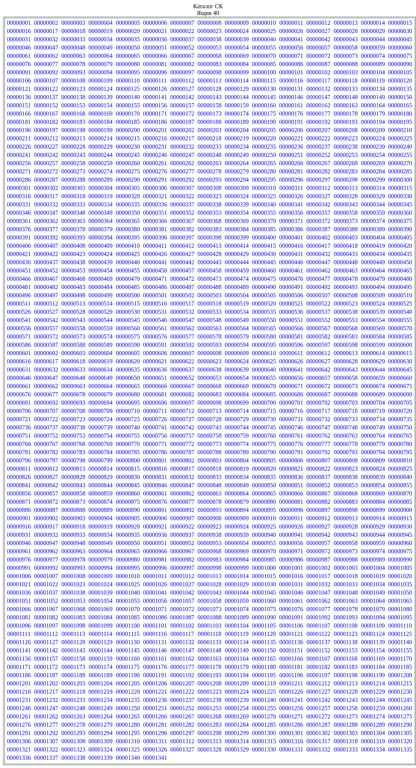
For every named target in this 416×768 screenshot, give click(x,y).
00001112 (46, 634)
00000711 (155, 411)
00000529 (101, 312)
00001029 (237, 584)
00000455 (128, 270)
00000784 (101, 452)
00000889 (101, 510)
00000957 (318, 543)
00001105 (264, 625)
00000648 (73, 378)
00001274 (373, 716)
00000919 (101, 526)
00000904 (101, 518)
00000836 (291, 477)
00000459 (237, 270)
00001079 (373, 609)
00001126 (19, 642)
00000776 (291, 444)
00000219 (237, 138)
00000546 (155, 320)
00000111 (155, 80)
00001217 (46, 691)
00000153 (73, 105)
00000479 (373, 279)
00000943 (346, 535)
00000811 (19, 468)
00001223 (209, 691)
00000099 (237, 72)
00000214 (101, 138)
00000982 (182, 559)
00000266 (291, 163)
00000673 (346, 386)
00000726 (155, 419)
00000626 (291, 361)
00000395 (128, 237)
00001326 (155, 749)
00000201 (155, 130)
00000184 (101, 122)
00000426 (155, 254)
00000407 (46, 245)
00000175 (264, 113)
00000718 (346, 411)
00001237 (182, 700)
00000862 (182, 493)
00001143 (73, 650)
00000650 (128, 378)
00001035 (400, 584)
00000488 (209, 287)
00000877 (182, 501)
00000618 (73, 361)
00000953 (209, 543)
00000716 (291, 411)
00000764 (373, 435)
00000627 (318, 361)
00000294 (237, 179)
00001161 (155, 658)
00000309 (237, 188)
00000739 (101, 427)
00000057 (318, 47)
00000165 (400, 105)
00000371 (291, 221)
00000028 (346, 31)
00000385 (264, 229)
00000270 (400, 163)
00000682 (182, 394)
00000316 (19, 196)
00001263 (73, 716)
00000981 (155, 559)
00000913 (346, 518)
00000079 (101, 64)
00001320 (400, 741)
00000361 (19, 221)
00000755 (128, 435)
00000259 (101, 163)
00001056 (155, 601)
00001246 (19, 708)
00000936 (155, 535)
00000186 (155, 122)
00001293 (73, 733)
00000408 (73, 245)
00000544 (101, 320)
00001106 (291, 625)
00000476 (291, 279)
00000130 (264, 89)
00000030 (400, 31)
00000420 (400, 245)
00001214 (373, 683)
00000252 (318, 155)
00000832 (182, 477)
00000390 (400, 229)
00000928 (346, 526)
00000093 (73, 72)
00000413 (209, 245)
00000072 (318, 56)
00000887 (46, 510)
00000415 (264, 245)
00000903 (73, 518)
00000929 (373, 526)
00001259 (373, 708)
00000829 (101, 477)
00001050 (400, 592)
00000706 (19, 411)
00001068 (73, 609)
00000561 (155, 328)
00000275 (128, 171)
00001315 (264, 741)
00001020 (400, 576)
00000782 (46, 452)
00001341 (155, 757)
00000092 (46, 72)
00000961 (19, 551)
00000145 (264, 97)
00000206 (291, 130)
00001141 (19, 650)
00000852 (318, 485)
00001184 (372, 667)
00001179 (237, 667)
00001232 (46, 700)
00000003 (73, 23)
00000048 (73, 47)
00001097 (46, 625)
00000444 (237, 262)
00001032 (318, 584)
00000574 (101, 336)
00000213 (73, 138)
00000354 (237, 212)
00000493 (346, 287)
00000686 (291, 394)
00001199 (372, 675)
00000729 (237, 419)
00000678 (73, 394)
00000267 (318, 163)
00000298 (346, 179)
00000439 (101, 262)
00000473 (209, 279)
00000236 (291, 146)
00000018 (73, 31)
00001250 (128, 708)
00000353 (209, 212)
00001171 (19, 667)
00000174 (237, 113)
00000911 (291, 518)
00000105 (400, 72)
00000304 (101, 188)
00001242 (318, 700)
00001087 (182, 617)
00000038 (209, 39)
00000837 (318, 477)
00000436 (19, 262)
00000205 (264, 130)
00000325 (264, 196)
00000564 (237, 328)
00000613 (346, 353)
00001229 (373, 691)
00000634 (101, 369)
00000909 (237, 518)
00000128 (209, 89)
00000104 (373, 72)
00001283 (209, 724)
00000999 (237, 568)
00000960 (400, 543)
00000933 (73, 535)
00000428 (209, 254)
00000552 (318, 320)
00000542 (46, 320)
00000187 (182, 122)
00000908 (209, 518)
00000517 (182, 303)
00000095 (128, 72)
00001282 (182, 724)
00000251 (291, 155)
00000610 (264, 353)
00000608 (209, 353)
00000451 (19, 270)
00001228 (346, 691)
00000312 (318, 188)
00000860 (128, 493)
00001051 (19, 601)
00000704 (373, 402)
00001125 (400, 634)
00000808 (346, 460)
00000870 (400, 493)
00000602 (46, 353)
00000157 (182, 105)
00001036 (19, 592)
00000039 (237, 39)
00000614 (373, 353)
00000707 (46, 411)
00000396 (155, 237)
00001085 (128, 617)
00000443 (209, 262)
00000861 (155, 493)
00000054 (237, 47)
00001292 (46, 733)
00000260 (128, 163)
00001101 (155, 625)
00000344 (373, 204)
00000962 (46, 551)
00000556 (19, 328)
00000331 (19, 204)
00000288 (73, 179)
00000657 (318, 378)
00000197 (46, 130)
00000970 (264, 551)
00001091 (291, 617)
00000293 (209, 179)
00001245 (400, 700)
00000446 (291, 262)
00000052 (182, 47)
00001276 (19, 724)
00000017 (46, 31)
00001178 (209, 667)
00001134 (237, 642)
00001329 (237, 749)
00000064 (101, 56)
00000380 (128, 229)
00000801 (155, 460)
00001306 (19, 741)
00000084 (237, 64)
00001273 (346, 716)
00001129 (100, 642)
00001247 (46, 708)
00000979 (101, 559)
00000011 (291, 23)
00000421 (19, 254)
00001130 (128, 642)
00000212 (46, 138)
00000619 (101, 361)
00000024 (237, 31)
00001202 (46, 683)
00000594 (237, 345)
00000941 (291, 535)
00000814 (101, 468)
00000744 (237, 427)
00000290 (128, 179)
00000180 (400, 113)
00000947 (46, 543)
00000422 (46, 254)
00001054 (101, 601)
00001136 (291, 642)
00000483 (73, 287)
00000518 (209, 303)
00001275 (400, 716)
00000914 (373, 518)
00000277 (182, 171)
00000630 (400, 361)
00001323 (73, 749)
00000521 (291, 303)
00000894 (237, 510)
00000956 (291, 543)
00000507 (318, 295)
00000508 (346, 295)
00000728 (209, 419)
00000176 (291, 113)
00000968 (209, 551)
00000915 (400, 518)
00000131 (291, 89)
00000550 (264, 320)
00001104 (237, 625)
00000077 (46, 64)
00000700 (264, 402)
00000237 (318, 146)
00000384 (237, 229)
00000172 (182, 113)
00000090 (400, 64)
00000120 (400, 80)
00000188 (209, 122)
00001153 (345, 650)
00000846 (155, 485)
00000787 (182, 452)
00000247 (182, 155)
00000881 (291, 501)
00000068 (209, 56)
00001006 (19, 576)
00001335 (400, 749)
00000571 (19, 336)
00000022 (182, 31)
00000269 (373, 163)
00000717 (318, 411)
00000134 (373, 89)
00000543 (73, 320)
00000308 (209, 188)
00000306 (155, 188)
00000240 (400, 146)
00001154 (372, 650)
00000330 (400, 196)
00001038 (73, 592)
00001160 (128, 658)
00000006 (155, 23)
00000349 (101, 212)
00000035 (128, 39)
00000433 (346, 254)
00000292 (182, 179)
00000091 (19, 72)
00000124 (101, 89)
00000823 (346, 468)
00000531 (155, 312)
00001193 (209, 675)
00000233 (209, 146)
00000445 (264, 262)
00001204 (101, 683)
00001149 (237, 650)
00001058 (209, 601)
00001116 (155, 634)
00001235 (128, 700)
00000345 (400, 204)
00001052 (46, 601)
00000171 (155, 113)
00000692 (46, 402)
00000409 (101, 245)
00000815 (128, 468)
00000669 (237, 386)
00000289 (101, 179)
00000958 (346, 543)
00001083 (73, 617)
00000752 (46, 435)
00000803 (209, 460)
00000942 (318, 535)
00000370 (264, 221)
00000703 (346, 402)
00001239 (237, 700)
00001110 (400, 625)
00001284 (237, 724)
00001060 (264, 601)
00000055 (264, 47)
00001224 (237, 691)
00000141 (155, 97)
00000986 (291, 559)
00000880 (264, 501)
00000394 (101, 237)
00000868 (346, 493)
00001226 (291, 691)
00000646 (19, 378)
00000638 (209, 369)
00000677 (46, 394)
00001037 (46, 592)
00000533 (209, 312)
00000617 (46, 361)
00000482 (46, 287)
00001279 (101, 724)
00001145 (128, 650)
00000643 (346, 369)
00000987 (318, 559)
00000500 (128, 295)
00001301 (291, 733)
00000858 (73, 493)
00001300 (264, 733)
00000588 (73, 345)
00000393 (73, 237)
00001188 (73, 675)
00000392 (46, 237)
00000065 (128, 56)
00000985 (264, 559)
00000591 (155, 345)
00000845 (128, 485)
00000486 (155, 287)
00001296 (155, 733)
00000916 (19, 526)
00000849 (237, 485)
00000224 (373, 138)
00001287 (318, 724)
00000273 (73, 171)
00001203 (73, 683)
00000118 (345, 80)
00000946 (19, 543)
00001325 (128, 749)
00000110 (128, 80)
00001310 (128, 741)
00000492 (318, 287)
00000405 (400, 237)
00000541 (19, 320)
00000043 (346, 39)
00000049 (101, 47)
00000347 (46, 212)
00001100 (128, 625)
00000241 (19, 155)
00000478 (346, 279)
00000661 (19, 386)
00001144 (100, 650)
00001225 (264, 691)
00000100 (264, 72)
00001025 (128, 584)
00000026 (291, 31)
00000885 (400, 501)
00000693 (73, 402)
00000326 (291, 196)
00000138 (73, 97)
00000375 (400, 221)
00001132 (182, 642)
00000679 (101, 394)
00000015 (400, 23)
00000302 (46, 188)
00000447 (318, 262)
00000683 (209, 394)
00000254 (373, 155)
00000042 (318, 39)
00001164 (237, 658)
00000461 (291, 270)
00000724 (101, 419)
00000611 (291, 353)
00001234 (101, 700)
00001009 (101, 576)
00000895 (264, 510)
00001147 (182, 650)
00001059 (237, 601)
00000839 (373, 477)
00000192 (318, 122)
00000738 (73, 427)
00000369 (237, 221)
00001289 (373, 724)
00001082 (46, 617)
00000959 (373, 543)
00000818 (209, 468)
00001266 (155, 716)
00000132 (318, 89)
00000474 (237, 279)
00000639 (237, 369)
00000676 (19, 394)
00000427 (182, 254)
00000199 (101, 130)
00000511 (19, 303)
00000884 (373, 501)
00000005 (128, 23)
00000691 (19, 402)
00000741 (155, 427)
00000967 (182, 551)
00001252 (182, 708)
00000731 (291, 419)
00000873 (73, 501)
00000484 (101, 287)
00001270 (264, 716)
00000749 (373, 427)
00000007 (182, 23)
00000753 (73, 435)
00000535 (264, 312)
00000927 (318, 526)
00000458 (209, 270)
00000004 (101, 23)
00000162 (318, 105)
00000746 (291, 427)
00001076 (291, 609)
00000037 (182, 39)
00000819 (237, 468)
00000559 (101, 328)
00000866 (291, 493)
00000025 (264, 31)
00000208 (346, 130)
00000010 (264, 23)
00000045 (400, 39)
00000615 (400, 353)
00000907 (182, 518)
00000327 (318, 196)
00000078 (73, 64)
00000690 (400, 394)
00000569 (373, 328)
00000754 (101, 435)
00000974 (373, 551)
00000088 (346, 64)
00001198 (345, 675)
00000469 (101, 279)
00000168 (73, 113)
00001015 (264, 576)
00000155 (128, 105)
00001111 (18, 634)
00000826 (19, 477)
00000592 (182, 345)
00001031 (291, 584)
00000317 (46, 196)
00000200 (128, 130)
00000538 (346, 312)
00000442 (182, 262)
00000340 (264, 204)
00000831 (155, 477)
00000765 (400, 435)
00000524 (373, 303)
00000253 (346, 155)
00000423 (73, 254)
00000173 (209, 113)
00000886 (19, 510)
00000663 (73, 386)
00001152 (318, 650)
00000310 (264, 188)
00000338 (209, 204)
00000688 (346, 394)
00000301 (19, 188)
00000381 (155, 229)
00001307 (46, 741)
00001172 (46, 667)
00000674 (373, 386)
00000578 (209, 336)
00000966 (155, 551)
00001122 (318, 634)
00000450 (400, 262)
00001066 (19, 609)
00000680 (128, 394)
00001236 (155, 700)
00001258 (346, 708)
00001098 (73, 625)
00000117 (318, 80)
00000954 (237, 543)
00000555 (400, 320)
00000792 (318, 452)
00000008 (209, 23)
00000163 (346, 105)
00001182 (318, 667)
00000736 (19, 427)
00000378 (73, 229)
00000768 (73, 444)
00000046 (19, 47)
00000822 (318, 468)
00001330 (264, 749)
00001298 (209, 733)
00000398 (209, 237)
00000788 (209, 452)
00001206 (155, 683)
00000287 (46, 179)
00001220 (128, 691)
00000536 (291, 312)
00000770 (128, 444)
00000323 (209, 196)
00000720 (400, 411)
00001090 (264, 617)
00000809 (373, 460)
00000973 (346, 551)
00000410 (128, 245)
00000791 (291, 452)
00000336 (155, 204)
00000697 (182, 402)
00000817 (182, 468)
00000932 (46, 535)
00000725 (128, 419)
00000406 (19, 245)
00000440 (128, 262)
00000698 (209, 402)
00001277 (46, 724)
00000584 (373, 336)
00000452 (46, 270)
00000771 (155, 444)
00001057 (182, 601)
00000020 (128, 31)
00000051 (155, 47)
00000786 (155, 452)
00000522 (318, 303)
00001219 (101, 691)
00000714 (237, 411)
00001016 (291, 576)
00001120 (264, 634)
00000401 (291, 237)
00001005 (400, 568)
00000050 (128, 47)
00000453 (73, 270)
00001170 (400, 658)
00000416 (291, 245)
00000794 (373, 452)
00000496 (19, 295)
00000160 (264, 105)
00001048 (346, 592)
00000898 (346, 510)
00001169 (372, 658)
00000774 (237, 444)
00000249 (237, 155)
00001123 (345, 634)
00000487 (182, 287)
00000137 (46, 97)
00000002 (46, 23)
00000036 (155, 39)
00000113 (209, 80)
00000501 (155, 295)
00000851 (291, 485)
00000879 (237, 501)
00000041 (291, 39)
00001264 (101, 716)
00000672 (318, 386)
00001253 (209, 708)
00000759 (237, 435)
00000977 (46, 559)
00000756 (155, 435)
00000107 (46, 80)
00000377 (46, 229)
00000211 (19, 138)
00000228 (73, 146)
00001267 (182, 716)
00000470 (128, 279)
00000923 (209, 526)
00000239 (373, 146)
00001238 (209, 700)
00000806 (291, 460)
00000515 (128, 303)
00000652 (182, 378)
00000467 (46, 279)
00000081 (155, 64)
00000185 (128, 122)
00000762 (318, 435)
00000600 (400, 345)
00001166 (291, 658)
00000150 (400, 97)
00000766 (19, 444)
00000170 (128, 113)
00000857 (46, 493)
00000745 (264, 427)
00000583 (346, 336)
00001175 (128, 667)
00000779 (373, 444)
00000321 (155, 196)
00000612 (318, 353)
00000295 (264, 179)
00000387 (318, 229)
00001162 (182, 658)
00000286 (19, 179)
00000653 (209, 378)
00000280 (264, 171)
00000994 (101, 568)
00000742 (182, 427)
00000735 (400, 419)
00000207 (318, 130)
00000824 (373, 468)
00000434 (373, 254)
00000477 (318, 279)
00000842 (46, 485)
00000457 (182, 270)
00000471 (155, 279)
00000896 (291, 510)
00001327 (182, 749)
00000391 (19, 237)
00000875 (128, 501)
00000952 (182, 543)
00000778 (346, 444)
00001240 (264, 700)
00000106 (19, 80)
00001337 (46, 757)
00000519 (237, 303)
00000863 (209, 493)
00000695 (128, 402)
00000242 (46, 155)
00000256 (19, 163)
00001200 (400, 675)
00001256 (291, 708)
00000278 (209, 171)
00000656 (291, 378)
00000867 (318, 493)
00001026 (155, 584)
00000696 (155, 402)
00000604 (101, 353)
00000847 (182, 485)
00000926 (291, 526)
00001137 (318, 642)
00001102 (182, 625)
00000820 (264, 468)
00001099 (101, 625)
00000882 (318, 501)
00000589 (101, 345)
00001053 (73, 601)
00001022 (46, 584)
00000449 (373, 262)
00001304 (373, 733)
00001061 (291, 601)
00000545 (128, 320)
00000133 (346, 89)
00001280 (128, 724)
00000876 (155, 501)
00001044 (237, 592)
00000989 (373, 559)
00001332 (318, 749)
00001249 (101, 708)
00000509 (373, 295)
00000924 (237, 526)
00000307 (182, 188)
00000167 (46, 113)
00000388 (346, 229)
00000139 (101, 97)
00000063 (73, 56)
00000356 (291, 212)
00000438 (73, 262)
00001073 (209, 609)
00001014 (237, 576)
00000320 (128, 196)
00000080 (128, 64)
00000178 (346, 113)
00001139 (372, 642)
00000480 (400, 279)
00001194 (237, 675)
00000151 (19, 105)
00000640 (264, 369)
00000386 (291, 229)
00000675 (400, 386)
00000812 (46, 468)
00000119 (372, 80)
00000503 (209, 295)
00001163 (209, 658)
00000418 (346, 245)
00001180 (264, 667)
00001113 (73, 634)
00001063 (346, 601)
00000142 (182, 97)
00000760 (264, 435)
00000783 (73, 452)
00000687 (318, 394)
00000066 (155, 56)
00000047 (46, 47)
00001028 (209, 584)
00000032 (46, 39)
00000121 (19, 89)
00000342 (318, 204)
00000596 (291, 345)
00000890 (128, 510)
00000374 (373, 221)
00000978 (73, 559)
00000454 (101, 270)
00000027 (318, 31)
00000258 (73, 163)
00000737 (46, 427)
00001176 (155, 667)
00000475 (264, 279)
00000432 (318, 254)
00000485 (128, 287)
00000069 (237, 56)
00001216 (19, 691)
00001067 (46, 609)
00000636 (155, 369)
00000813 (73, 468)
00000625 (264, 361)
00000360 (400, 212)
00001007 (46, 576)
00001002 (318, 568)
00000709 (101, 411)
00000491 (291, 287)
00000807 (318, 460)
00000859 (101, 493)
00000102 (318, 72)
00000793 (346, 452)
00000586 (19, 345)
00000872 (46, 501)
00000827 (46, 477)
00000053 (209, 47)
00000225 (400, 138)
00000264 (237, 163)
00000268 (346, 163)
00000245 (128, 155)
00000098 (209, 72)
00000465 (400, 270)
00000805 (264, 460)
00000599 (373, 345)
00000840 (400, 477)
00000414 (237, 245)
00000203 (209, 130)
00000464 (373, 270)
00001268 (209, 716)
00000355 (264, 212)
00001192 (182, 675)
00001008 (73, 576)
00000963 (73, 551)
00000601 (19, 353)
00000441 (155, 262)
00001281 (155, 724)
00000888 (73, 510)
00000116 (291, 80)
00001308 (73, 741)
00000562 (182, 328)
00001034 (373, 584)
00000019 (101, 31)
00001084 (101, 617)
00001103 (209, 625)
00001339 (101, 757)
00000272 (46, 171)
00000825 (400, 468)
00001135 (264, 642)
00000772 (182, 444)
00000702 (318, 402)
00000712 (182, 411)
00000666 (155, 386)
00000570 (400, 328)
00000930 (400, 526)
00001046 (291, 592)
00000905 (128, 518)
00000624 (237, 361)
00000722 (46, 419)
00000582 (318, 336)
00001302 (318, 733)
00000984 (237, 559)
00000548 (209, 320)
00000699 (237, 402)
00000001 (19, 23)
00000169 (101, 113)
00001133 (209, 642)
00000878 (209, 501)
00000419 (373, 245)
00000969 (237, 551)
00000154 (101, 105)
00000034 (101, 39)
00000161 (291, 105)
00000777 (318, 444)
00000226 (19, 146)
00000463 (346, 270)
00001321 (19, 749)
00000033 (73, 39)
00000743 (209, 427)
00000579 (237, 336)
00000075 (400, 56)
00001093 (346, 617)
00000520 (264, 303)
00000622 (182, 361)
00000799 (101, 460)
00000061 (19, 56)
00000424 (101, 254)
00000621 (155, 361)
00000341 (291, 204)
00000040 (264, 39)
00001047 (318, 592)
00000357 (318, 212)
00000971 (291, 551)
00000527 (46, 312)
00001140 (400, 642)
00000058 (346, 47)
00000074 (373, 56)
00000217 (182, 138)
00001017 (318, 576)
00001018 (346, 576)
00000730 (264, 419)
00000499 (101, 295)
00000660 (400, 378)
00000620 (128, 361)
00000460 (264, 270)
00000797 (46, 460)
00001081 (19, 617)
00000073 (346, 56)
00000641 (291, 369)
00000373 (346, 221)
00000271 (19, 171)
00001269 (237, 716)
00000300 (400, 179)
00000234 (237, 146)
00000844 (101, 485)
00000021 (155, 31)
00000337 (182, 204)
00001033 (346, 584)
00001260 (400, 708)
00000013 (346, 23)
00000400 (264, 237)
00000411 (155, 245)
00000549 (237, 320)
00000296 (291, 179)
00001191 (155, 675)
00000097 (182, 72)
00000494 (373, 287)
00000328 (346, 196)
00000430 (264, 254)
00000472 (182, 279)
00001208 (209, 683)
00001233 (73, 700)
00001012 (182, 576)
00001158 (73, 658)
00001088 (209, 617)
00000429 (237, 254)
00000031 (19, 39)
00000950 (128, 543)
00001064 (373, 601)
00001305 (400, 733)
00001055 (128, 601)
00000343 (346, 204)
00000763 (346, 435)
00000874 (101, 501)
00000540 (400, 312)
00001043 (209, 592)
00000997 (182, 568)
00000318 (73, 196)
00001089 (237, 617)
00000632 (46, 369)
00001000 (264, 568)
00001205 (128, 683)
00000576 (155, 336)
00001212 (318, 683)
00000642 (318, 369)
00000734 (373, 419)
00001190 (128, 675)
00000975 (400, 551)
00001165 (264, 658)
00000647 (46, 378)
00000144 (237, 97)
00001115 (128, 634)
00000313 (346, 188)
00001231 (19, 700)
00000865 (264, 493)
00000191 (291, 122)
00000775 (264, 444)
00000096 (155, 72)
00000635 (128, 369)
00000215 (128, 138)
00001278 (73, 724)
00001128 (73, 642)
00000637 (182, 369)
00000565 (264, 328)
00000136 (19, 97)
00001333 (346, 749)
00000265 (264, 163)
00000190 (264, 122)
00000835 (264, 477)
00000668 (209, 386)
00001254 (237, 708)
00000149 (373, 97)
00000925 (264, 526)
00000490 (264, 287)
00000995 (128, 568)
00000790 (264, 452)
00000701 (291, 402)
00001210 (264, 683)
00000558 (73, 328)
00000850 (264, 485)
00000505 (264, 295)
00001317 (318, 741)
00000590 (128, 345)
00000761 (291, 435)
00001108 (345, 625)
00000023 (209, 31)
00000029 (373, 31)
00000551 (291, 320)
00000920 (128, 526)
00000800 (128, 460)
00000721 (19, 419)
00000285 (400, 171)
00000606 (155, 353)
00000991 (19, 568)
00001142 (46, 650)
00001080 (400, 609)
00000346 (19, 212)
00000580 (264, 336)
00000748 (346, 427)
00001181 (291, 667)
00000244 (101, 155)
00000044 (373, 39)
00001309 (101, 741)
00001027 (182, 584)
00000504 (237, 295)
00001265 (128, 716)
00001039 (101, 592)
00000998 (209, 568)
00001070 (128, 609)
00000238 (346, 146)
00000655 (264, 378)
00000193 (346, 122)
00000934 (101, 535)
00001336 (19, 757)
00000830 (128, 477)
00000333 (73, 204)
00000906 (155, 518)
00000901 (19, 518)
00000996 (155, 568)
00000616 (19, 361)
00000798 (73, 460)
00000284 (373, 171)
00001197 (318, 675)
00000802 (182, 460)
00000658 (346, 378)
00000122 (46, 89)
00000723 (73, 419)
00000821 (291, 468)
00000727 (182, 419)
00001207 (182, 683)
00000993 (73, 568)
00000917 (46, 526)
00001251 (155, 708)
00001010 (128, 576)
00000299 (373, 179)
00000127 (182, 89)
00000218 (209, 138)
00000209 (373, 130)
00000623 (209, 361)
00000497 (46, 295)
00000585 (400, 336)
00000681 (155, 394)
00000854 (373, 485)
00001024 (101, 584)
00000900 (400, 510)
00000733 (346, 419)
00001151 (291, 650)
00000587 (46, 345)
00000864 (237, 493)
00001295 (128, 733)
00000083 (209, 64)
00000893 (209, 510)
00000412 (182, 245)
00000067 (182, 56)
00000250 (264, 155)
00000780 (400, 444)
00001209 (237, 683)
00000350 (128, 212)
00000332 (46, 204)
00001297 (182, 733)
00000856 (19, 493)
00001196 (291, 675)
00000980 (128, 559)
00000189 (237, 122)
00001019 (373, 576)
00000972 (318, 551)
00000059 (373, 47)
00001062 (318, 601)
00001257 (318, 708)
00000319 (101, 196)
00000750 (400, 427)
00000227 (46, 146)
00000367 (182, 221)
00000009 (237, 23)
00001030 (264, 584)
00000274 (101, 171)
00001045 (264, 592)
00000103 (346, 72)
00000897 (318, 510)
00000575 (128, 336)
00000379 (101, 229)
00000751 (19, 435)
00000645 (400, 369)
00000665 (128, 386)
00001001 (291, 568)
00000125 (128, 89)
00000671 (291, 386)
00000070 (264, 56)
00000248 (209, 155)
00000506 (291, 295)
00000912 (318, 518)
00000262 (182, 163)
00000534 (237, 312)
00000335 (128, 204)
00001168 (345, 658)
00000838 (346, 477)
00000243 (73, 155)
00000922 (182, 526)
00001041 (155, 592)
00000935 (128, 535)
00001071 (155, 609)
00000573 (73, 336)
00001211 (291, 683)
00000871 (19, 501)
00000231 (155, 146)
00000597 (318, 345)
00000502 (182, 295)
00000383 (209, 229)
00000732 (318, 419)
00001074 (237, 609)
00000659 (373, 378)
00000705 (400, 402)
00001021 (19, 584)
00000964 (101, 551)
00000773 (209, 444)
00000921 (155, 526)
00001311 (155, 741)
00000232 (182, 146)
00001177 (182, 667)
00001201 (19, 683)
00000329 (373, 196)
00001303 (346, 733)
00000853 (346, 485)
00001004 (373, 568)
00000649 (101, 378)
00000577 (182, 336)
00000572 (46, 336)
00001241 (291, 700)
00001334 (373, 749)
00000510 (400, 295)
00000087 (318, 64)
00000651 (155, 378)
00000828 (73, 477)
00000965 (128, 551)
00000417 (318, 245)
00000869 (373, 493)
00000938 (209, 535)
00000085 (264, 64)
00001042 (182, 592)
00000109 (101, 80)
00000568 (346, 328)
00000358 (346, 212)
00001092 (318, 617)
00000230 (128, 146)
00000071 (291, 56)
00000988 (346, 559)
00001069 (101, 609)
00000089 (373, 64)
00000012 (318, 23)
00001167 (318, 658)
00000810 (400, 460)
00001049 (373, 592)
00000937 (182, 535)
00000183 (73, 122)
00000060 (400, 47)
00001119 (237, 634)
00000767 (46, 444)
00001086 (155, 617)
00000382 (182, 229)
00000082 (182, 64)
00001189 (100, 675)
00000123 (73, 89)
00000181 (19, 122)
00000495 (400, 287)
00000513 (73, 303)
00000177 (318, 113)
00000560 (128, 328)
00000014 (373, 23)
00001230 (400, 691)
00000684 (237, 394)
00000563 (209, 328)
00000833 (209, 477)
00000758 (209, 435)
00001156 (19, 658)
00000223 (346, 138)
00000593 (209, 345)
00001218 (73, 691)
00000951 (155, 543)
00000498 (73, 295)
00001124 (372, 634)
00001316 (291, 741)
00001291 (19, 733)
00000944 (373, 535)
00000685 (264, 394)
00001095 (400, 617)
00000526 (19, 312)
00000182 (46, 122)
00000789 (237, 452)
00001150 (264, 650)
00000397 (182, 237)
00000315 (400, 188)
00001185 (400, 667)
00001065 (400, 601)
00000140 (128, 97)
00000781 (19, 452)
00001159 (100, 658)
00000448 (346, 262)
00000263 (209, 163)
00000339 (237, 204)
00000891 (155, 510)
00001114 (100, 634)
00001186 (19, 675)
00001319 (373, 741)
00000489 (237, 287)
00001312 (182, 741)
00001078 (346, 609)
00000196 (19, 130)
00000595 (264, 345)
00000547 (182, 320)
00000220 (264, 138)
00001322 (46, 749)
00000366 (155, 221)
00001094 (373, 617)
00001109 (372, 625)
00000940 (264, 535)
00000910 (264, 518)
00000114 (237, 80)
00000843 (73, 485)
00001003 (346, 568)
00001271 (291, 716)
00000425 (128, 254)
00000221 (291, 138)
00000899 (373, 510)
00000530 (128, 312)
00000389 (373, 229)
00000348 (73, 212)
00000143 (209, 97)
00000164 (373, 105)
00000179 (373, 113)
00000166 (19, 113)
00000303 (73, 188)
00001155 (400, 650)
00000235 (264, 146)
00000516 (155, 303)
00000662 (46, 386)
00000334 (101, 204)
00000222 (318, 138)
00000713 (209, 411)
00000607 (182, 353)
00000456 (155, 270)
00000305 (128, 188)
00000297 (318, 179)
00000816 (155, 468)
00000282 (318, 171)
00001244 (373, 700)
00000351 (155, 212)
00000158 (209, 105)
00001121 (291, 634)
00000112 (182, 80)
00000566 (291, 328)
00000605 (128, 353)
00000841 (19, 485)
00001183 (345, 667)
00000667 (182, 386)
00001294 (101, 733)
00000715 (264, 411)
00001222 (182, 691)
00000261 (155, 163)
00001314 (237, 741)
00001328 (209, 749)
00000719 (373, 411)
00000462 (318, 270)
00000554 (373, 320)
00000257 (46, 163)
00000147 (318, 97)
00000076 (19, 64)
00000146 (291, 97)
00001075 (264, 609)
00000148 (346, 97)
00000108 (73, 80)
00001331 (291, 749)
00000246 (155, 155)
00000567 (318, 328)
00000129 (237, 89)
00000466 (19, 279)
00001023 (73, 584)
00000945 (400, 535)
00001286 (291, 724)
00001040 (128, 592)
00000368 (209, 221)
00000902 (46, 518)
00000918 (73, 526)
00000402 (318, 237)
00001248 (73, 708)
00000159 (237, 105)
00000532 (182, 312)
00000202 (182, 130)
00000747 (318, 427)
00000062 (46, 56)
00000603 (73, 353)
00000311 (291, 188)
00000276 (155, 171)
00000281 (291, 171)
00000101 (291, 72)
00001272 (318, 716)
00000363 (73, 221)
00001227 (318, 691)
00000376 (19, 229)
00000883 (346, 501)
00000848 (209, 485)
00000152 (46, 105)
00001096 (19, 625)
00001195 (264, 675)
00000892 (182, 510)
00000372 (318, 221)
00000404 (373, 237)
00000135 (400, 89)
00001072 (182, 609)
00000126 (155, 89)
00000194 (373, 122)
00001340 (128, 757)
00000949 (101, 543)
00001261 (19, 716)
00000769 (101, 444)
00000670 (264, 386)
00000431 (291, 254)
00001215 (400, 683)
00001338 (73, 757)
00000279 (237, 171)
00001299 (237, 733)
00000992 (46, 568)
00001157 (46, 658)
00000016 (19, 31)
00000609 (237, 353)
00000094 (101, 72)
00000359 (373, 212)
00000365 (128, 221)
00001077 (318, 609)
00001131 (155, 642)
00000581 (291, 336)
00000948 (73, 543)
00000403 (346, 237)
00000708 (73, 411)
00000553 (346, 320)
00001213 (346, 683)
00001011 (155, 576)
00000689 (373, 394)
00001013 (209, 576)
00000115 (264, 80)
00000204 (237, 130)
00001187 (46, 675)
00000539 (373, 312)
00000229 (101, 146)
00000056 (291, 47)
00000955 (264, 543)
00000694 (101, 402)
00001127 (46, 642)
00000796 (19, 460)
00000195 (400, 122)
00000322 (182, 196)
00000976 (19, 559)
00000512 (46, 303)
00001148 (209, 650)
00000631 (19, 369)
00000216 (155, 138)
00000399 (237, 237)
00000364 (101, 221)
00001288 (346, 724)
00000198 (73, 130)
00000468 (73, 279)
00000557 (46, 328)
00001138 (345, 642)
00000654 (237, 378)
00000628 (346, 361)
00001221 (155, 691)
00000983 (209, 559)
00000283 (346, 171)
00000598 (346, 345)
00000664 (101, 386)
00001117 (182, 634)
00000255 (400, 155)
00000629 (373, 361)
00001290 (400, 724)
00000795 (400, 452)
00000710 (128, 411)
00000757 (182, 435)
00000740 (128, 427)
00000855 (400, 485)
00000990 (400, 559)
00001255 (264, 708)
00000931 (19, 535)
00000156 (155, 105)
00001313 (209, 741)
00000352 (182, 212)
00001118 (210, 634)
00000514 (101, 303)
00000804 (237, 460)
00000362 (46, 221)
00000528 (73, 312)
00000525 (400, 303)
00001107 (318, 625)
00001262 (46, 716)
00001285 (264, 724)
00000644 (373, 369)
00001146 (155, 650)
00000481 (19, 287)
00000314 (373, 188)
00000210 (400, 130)
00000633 (73, 369)
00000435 (400, 254)
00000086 (291, 64)
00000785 (128, 452)
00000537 (318, 312)
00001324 (101, 749)
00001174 (100, 667)
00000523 (346, 303)
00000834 (237, 477)
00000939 (237, 535)
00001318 (346, 741)
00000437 (46, 262)
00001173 (73, 667)
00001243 (346, 700)
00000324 (237, 196)
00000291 (155, 179)
